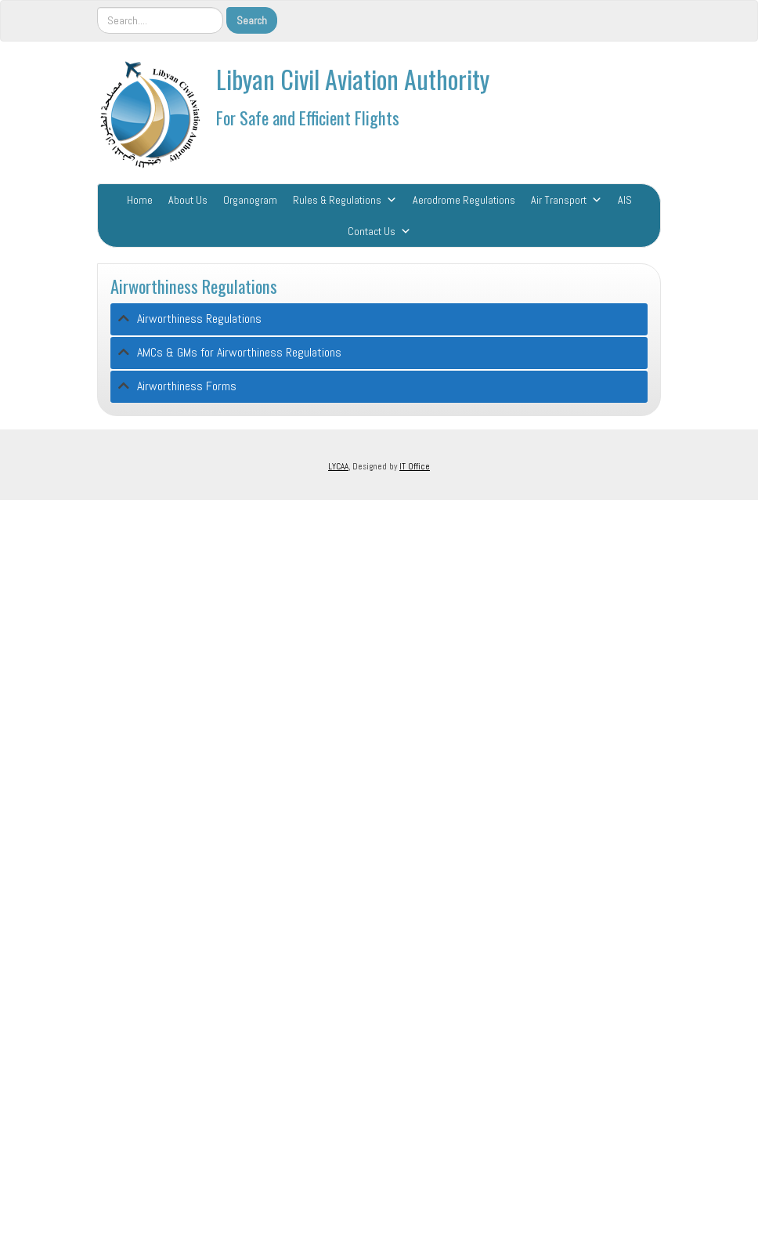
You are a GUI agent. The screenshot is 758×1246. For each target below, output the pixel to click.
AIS (625, 200)
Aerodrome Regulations (464, 200)
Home (140, 200)
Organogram (250, 200)
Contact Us (371, 231)
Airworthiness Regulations (193, 286)
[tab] (379, 319)
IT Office (414, 466)
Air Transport (559, 200)
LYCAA (338, 466)
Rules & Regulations (337, 200)
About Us (188, 200)
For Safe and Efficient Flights (307, 117)
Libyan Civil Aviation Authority (352, 78)
